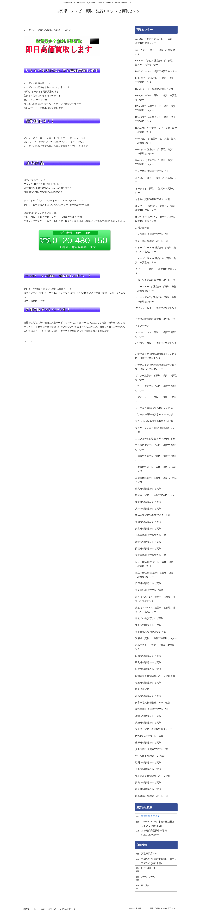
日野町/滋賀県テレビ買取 (148, 583)
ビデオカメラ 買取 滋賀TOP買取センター (156, 399)
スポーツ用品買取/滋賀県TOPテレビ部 (155, 280)
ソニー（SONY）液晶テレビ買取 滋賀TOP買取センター (155, 288)
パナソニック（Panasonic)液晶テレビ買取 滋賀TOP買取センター (156, 356)
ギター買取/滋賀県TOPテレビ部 (151, 241)
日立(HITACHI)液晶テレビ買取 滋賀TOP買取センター (154, 564)
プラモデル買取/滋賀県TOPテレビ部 (154, 414)
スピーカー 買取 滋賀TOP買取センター (156, 271)
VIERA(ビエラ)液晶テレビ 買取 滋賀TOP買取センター (155, 140)
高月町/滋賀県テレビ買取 (148, 789)
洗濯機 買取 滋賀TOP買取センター (156, 638)
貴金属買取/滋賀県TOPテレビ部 (151, 749)
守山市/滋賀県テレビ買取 (148, 522)
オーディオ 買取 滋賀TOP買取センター (156, 190)
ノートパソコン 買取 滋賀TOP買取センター (156, 334)
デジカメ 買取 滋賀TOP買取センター (156, 310)
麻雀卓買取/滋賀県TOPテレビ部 (151, 796)
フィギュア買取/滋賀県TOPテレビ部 (154, 408)
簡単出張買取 (142, 689)
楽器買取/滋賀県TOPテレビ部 (150, 632)
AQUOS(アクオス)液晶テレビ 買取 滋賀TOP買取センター (155, 41)
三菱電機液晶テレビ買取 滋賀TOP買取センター (156, 469)
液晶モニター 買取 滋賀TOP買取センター (156, 647)
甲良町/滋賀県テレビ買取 (148, 662)
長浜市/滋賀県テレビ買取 (148, 769)
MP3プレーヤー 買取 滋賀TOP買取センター (156, 97)
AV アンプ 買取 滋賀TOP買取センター (155, 52)
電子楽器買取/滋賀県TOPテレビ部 (152, 776)
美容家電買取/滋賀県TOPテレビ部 (152, 702)
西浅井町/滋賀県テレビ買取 (149, 736)
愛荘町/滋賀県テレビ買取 (148, 548)
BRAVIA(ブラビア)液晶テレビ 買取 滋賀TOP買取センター (155, 62)
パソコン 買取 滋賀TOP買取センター (156, 345)
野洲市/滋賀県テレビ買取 (148, 762)
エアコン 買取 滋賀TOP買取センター (156, 179)
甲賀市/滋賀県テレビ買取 (148, 669)
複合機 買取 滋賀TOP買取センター (154, 729)
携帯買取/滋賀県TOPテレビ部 (150, 555)
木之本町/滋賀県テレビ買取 (149, 590)
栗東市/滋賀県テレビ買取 (148, 625)
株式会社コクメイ (150, 816)
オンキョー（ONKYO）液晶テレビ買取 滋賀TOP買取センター (156, 208)
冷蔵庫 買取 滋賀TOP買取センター (156, 495)
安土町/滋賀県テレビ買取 (148, 528)
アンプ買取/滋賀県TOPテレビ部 (151, 171)
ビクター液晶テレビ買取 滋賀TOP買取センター (156, 377)
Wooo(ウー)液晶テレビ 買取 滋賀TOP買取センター (154, 151)
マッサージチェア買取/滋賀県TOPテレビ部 (155, 430)
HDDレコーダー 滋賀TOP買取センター (155, 89)
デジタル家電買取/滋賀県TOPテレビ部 (155, 319)
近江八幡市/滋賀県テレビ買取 (150, 756)
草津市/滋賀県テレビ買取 (148, 716)
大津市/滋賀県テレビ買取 (148, 508)
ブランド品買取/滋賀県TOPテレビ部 (154, 421)
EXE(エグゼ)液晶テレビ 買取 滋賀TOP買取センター (154, 80)
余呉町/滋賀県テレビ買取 (148, 488)
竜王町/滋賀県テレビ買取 (148, 682)
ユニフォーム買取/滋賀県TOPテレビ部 (155, 438)
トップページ (142, 325)
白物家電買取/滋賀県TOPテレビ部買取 (155, 676)
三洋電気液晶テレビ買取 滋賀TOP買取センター (156, 447)
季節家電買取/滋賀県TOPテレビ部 (152, 515)
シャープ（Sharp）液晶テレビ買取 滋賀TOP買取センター (155, 249)
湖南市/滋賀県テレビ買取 (148, 656)
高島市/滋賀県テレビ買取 (148, 782)
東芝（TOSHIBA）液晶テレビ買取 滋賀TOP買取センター (155, 599)
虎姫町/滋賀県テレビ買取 (148, 722)
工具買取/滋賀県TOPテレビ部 (150, 535)
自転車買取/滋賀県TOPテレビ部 (151, 709)
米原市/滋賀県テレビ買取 (148, 696)
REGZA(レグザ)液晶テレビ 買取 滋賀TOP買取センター (156, 130)
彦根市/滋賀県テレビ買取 (148, 542)
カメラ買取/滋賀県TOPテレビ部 (151, 234)
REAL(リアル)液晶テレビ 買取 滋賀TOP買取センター (155, 108)
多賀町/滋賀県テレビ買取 (148, 502)
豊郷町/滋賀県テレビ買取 (148, 742)
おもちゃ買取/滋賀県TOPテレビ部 (152, 199)
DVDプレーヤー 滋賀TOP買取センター (156, 71)
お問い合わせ (142, 227)
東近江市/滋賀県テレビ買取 (149, 618)
